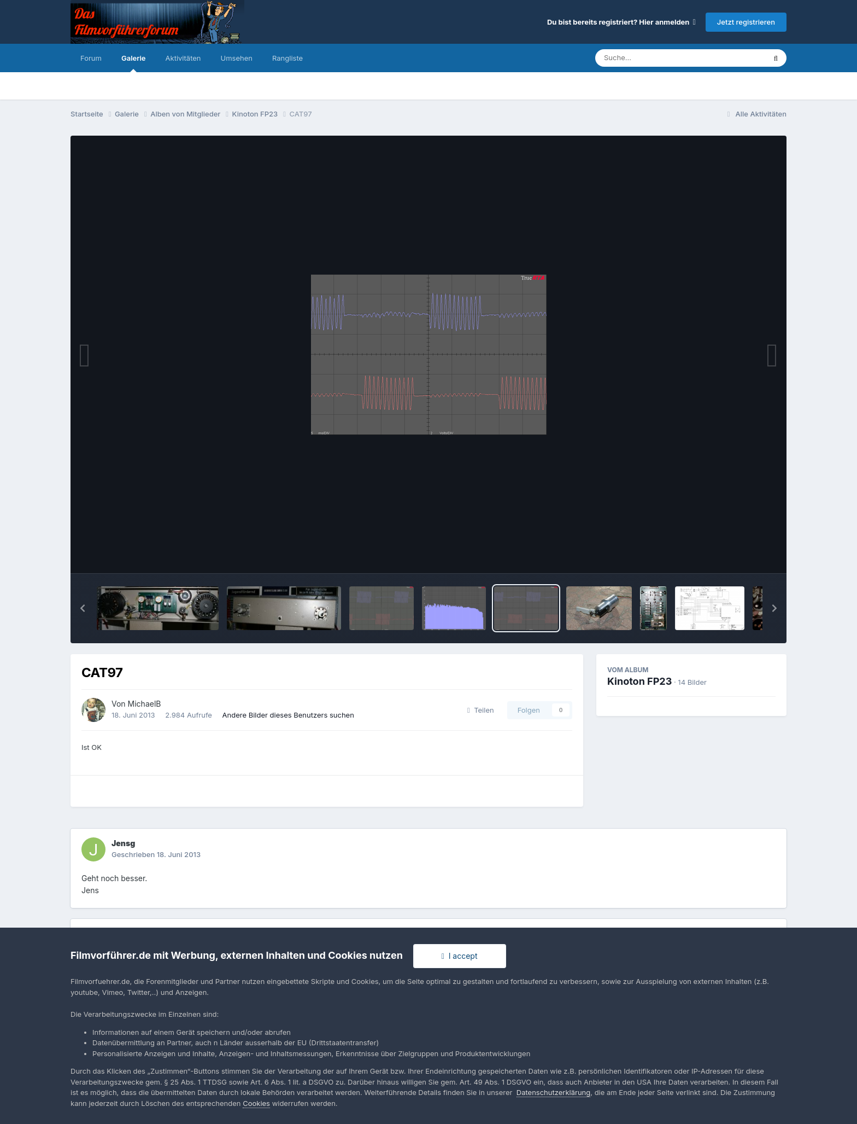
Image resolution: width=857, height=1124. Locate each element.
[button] (83, 608)
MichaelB (144, 703)
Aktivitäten (183, 58)
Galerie (133, 63)
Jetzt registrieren (746, 22)
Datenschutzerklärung (553, 1092)
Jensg (123, 843)
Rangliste (287, 58)
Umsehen (237, 58)
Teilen (480, 710)
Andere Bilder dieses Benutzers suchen (288, 714)
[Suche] (658, 58)
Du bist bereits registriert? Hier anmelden (621, 22)
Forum (91, 58)
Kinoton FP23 (639, 681)
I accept (460, 955)
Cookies (256, 1103)
